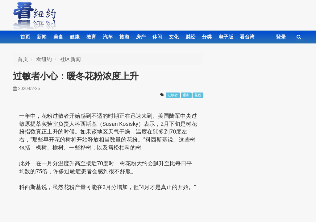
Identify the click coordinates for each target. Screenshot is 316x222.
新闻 (42, 37)
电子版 (225, 37)
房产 (141, 37)
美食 (58, 37)
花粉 (197, 95)
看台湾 (247, 37)
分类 (207, 37)
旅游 (124, 37)
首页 (25, 37)
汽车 (108, 37)
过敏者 (173, 95)
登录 (281, 37)
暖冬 (186, 95)
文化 (174, 37)
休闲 (157, 37)
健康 (75, 37)
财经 (190, 37)
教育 (91, 37)
